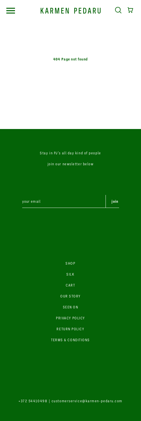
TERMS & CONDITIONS (70, 339)
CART (70, 285)
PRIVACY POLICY (70, 318)
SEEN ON (70, 307)
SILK (70, 274)
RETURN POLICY (70, 329)
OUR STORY (70, 296)
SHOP (70, 263)
